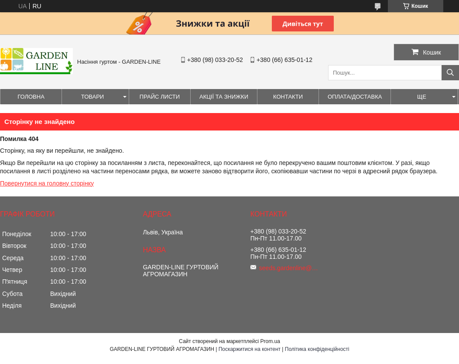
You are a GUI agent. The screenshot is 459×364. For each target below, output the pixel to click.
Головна (31, 96)
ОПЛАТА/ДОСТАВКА (355, 96)
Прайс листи (160, 96)
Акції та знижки (223, 96)
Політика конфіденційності (317, 349)
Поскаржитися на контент (250, 349)
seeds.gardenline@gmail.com (289, 267)
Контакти (288, 96)
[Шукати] (450, 72)
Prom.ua (270, 341)
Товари (92, 96)
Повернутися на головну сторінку (47, 183)
